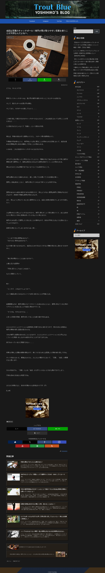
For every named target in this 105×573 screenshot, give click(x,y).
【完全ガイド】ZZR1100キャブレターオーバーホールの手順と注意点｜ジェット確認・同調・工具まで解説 (86, 45)
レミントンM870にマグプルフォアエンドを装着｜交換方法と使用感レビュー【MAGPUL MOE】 (86, 53)
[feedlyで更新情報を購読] (44, 442)
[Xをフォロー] (30, 442)
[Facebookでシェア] (32, 80)
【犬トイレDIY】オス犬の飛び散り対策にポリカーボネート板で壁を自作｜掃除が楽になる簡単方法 (86, 61)
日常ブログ (10, 421)
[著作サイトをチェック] (26, 442)
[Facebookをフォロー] (33, 442)
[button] (53, 80)
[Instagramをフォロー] (37, 442)
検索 (75, 28)
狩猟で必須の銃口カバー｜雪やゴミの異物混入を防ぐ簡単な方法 (86, 75)
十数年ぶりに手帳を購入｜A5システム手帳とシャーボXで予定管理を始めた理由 (86, 69)
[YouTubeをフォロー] (40, 442)
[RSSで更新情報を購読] (47, 442)
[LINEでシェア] (42, 80)
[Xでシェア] (22, 80)
